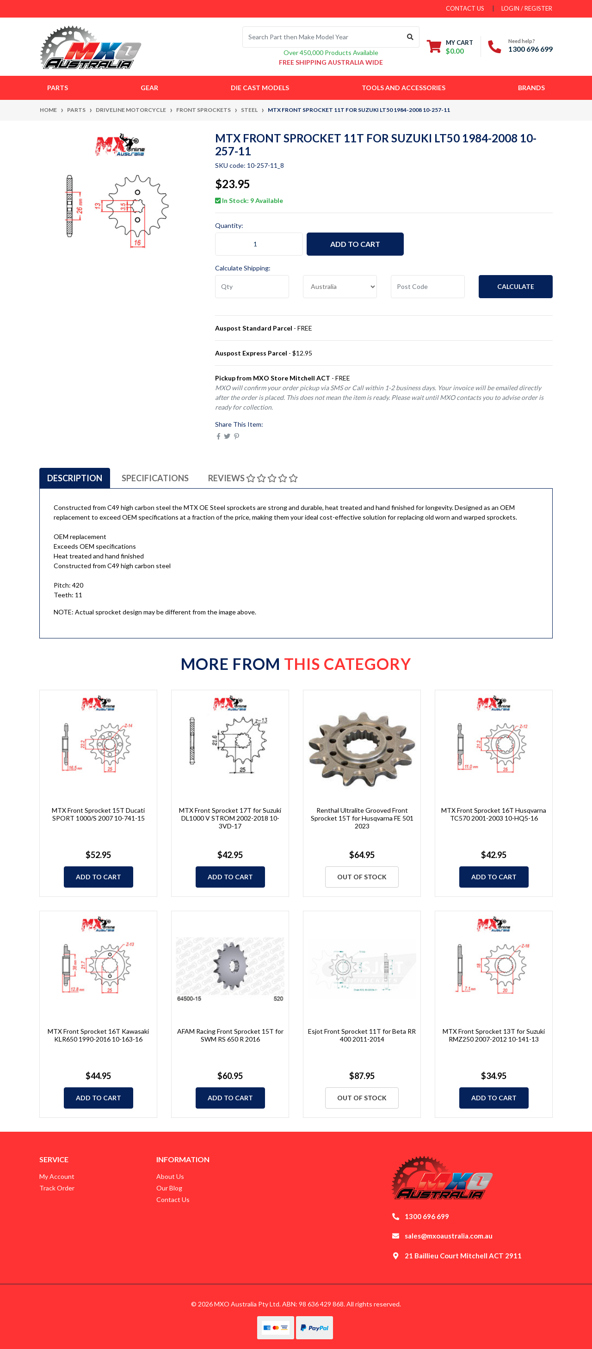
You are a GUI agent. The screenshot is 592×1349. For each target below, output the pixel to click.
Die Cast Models (260, 88)
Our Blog (169, 1188)
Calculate (515, 286)
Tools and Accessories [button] (403, 88)
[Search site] (410, 37)
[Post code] (428, 286)
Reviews (253, 478)
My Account (56, 1176)
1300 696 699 (530, 48)
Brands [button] (531, 88)
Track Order (56, 1188)
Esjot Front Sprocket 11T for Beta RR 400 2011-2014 (362, 1035)
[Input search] (322, 37)
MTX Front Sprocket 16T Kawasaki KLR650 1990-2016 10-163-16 (98, 1035)
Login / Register (526, 8)
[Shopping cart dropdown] (450, 46)
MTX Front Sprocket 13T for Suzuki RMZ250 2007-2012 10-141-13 (494, 1035)
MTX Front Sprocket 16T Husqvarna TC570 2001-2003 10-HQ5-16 (493, 814)
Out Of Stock (362, 877)
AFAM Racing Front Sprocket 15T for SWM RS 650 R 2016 (230, 1035)
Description (74, 478)
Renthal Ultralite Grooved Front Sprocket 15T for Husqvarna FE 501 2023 (362, 818)
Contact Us (173, 1199)
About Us (170, 1176)
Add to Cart (355, 243)
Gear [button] (149, 88)
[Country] (340, 286)
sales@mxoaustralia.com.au (449, 1236)
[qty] (252, 286)
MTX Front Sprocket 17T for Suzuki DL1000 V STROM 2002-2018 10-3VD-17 (230, 818)
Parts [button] (57, 88)
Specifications (155, 478)
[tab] (74, 478)
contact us (465, 8)
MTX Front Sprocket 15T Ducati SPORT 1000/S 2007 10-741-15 (98, 814)
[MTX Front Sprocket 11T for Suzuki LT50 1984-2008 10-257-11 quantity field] (259, 244)
